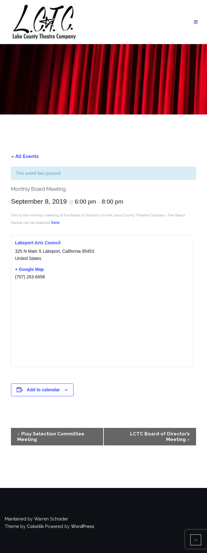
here (55, 223)
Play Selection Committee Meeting (50, 436)
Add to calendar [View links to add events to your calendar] (43, 389)
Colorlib (35, 526)
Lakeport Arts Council (38, 242)
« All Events (25, 156)
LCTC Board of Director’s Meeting (160, 436)
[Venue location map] (101, 323)
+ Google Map (29, 269)
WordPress (82, 526)
